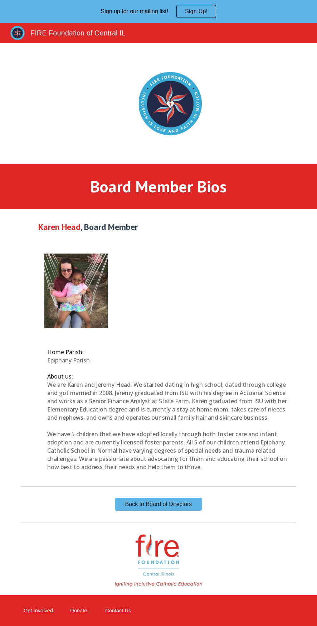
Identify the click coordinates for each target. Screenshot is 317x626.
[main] (158, 187)
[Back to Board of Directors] (158, 504)
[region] (158, 11)
